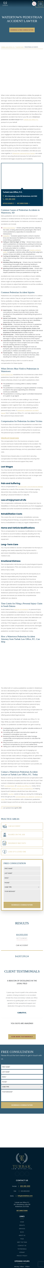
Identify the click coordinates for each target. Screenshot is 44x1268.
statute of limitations (21, 570)
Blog (22, 1154)
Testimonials (22, 1171)
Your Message (10, 813)
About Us (22, 1157)
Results (22, 1147)
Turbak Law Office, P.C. (31, 81)
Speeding (6, 197)
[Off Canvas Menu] (40, 3)
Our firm (11, 716)
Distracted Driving (9, 189)
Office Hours (8, 164)
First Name (9, 791)
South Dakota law (7, 336)
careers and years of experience (22, 711)
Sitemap (22, 1174)
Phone (7, 805)
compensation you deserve (25, 719)
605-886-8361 (9, 160)
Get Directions (23, 164)
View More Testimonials (22, 959)
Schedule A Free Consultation (22, 30)
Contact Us (22, 1168)
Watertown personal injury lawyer (23, 114)
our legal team (10, 708)
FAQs (22, 1161)
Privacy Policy (22, 1178)
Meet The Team (22, 1164)
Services (22, 1151)
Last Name (8, 795)
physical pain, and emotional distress (30, 448)
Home (22, 1144)
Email (7, 800)
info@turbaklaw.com (25, 1118)
